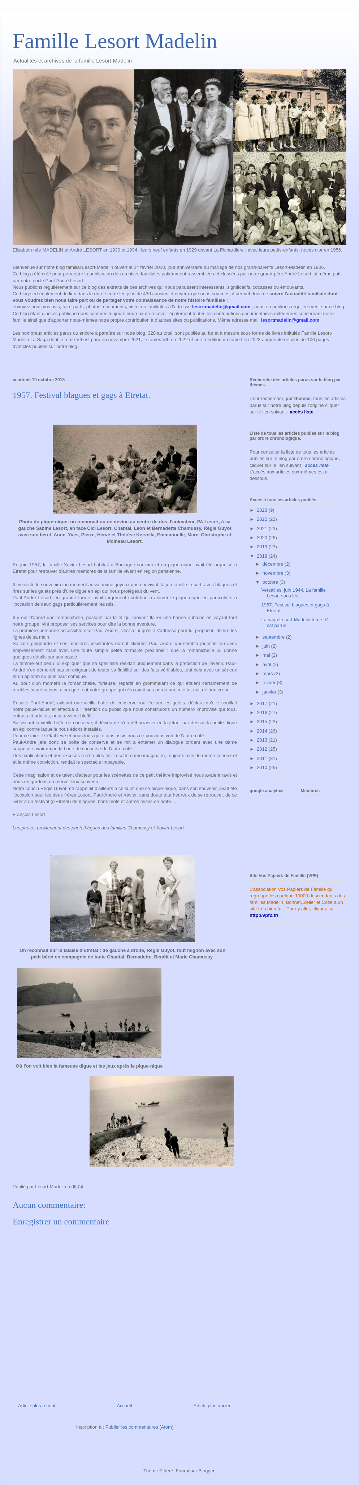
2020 (263, 537)
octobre (271, 582)
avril (267, 664)
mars (268, 673)
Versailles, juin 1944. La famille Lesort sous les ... (293, 592)
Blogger (206, 1470)
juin (267, 646)
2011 (263, 758)
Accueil (124, 1405)
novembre (274, 573)
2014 (263, 731)
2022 (263, 519)
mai (267, 655)
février (270, 682)
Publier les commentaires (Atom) (139, 1427)
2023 (263, 510)
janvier (270, 692)
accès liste (317, 465)
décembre (274, 564)
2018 (263, 556)
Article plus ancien (213, 1405)
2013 (263, 740)
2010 (263, 767)
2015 (263, 721)
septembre (274, 637)
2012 (263, 749)
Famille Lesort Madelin (115, 41)
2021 (263, 528)
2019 (263, 546)
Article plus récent (36, 1405)
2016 (263, 712)
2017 (263, 703)
